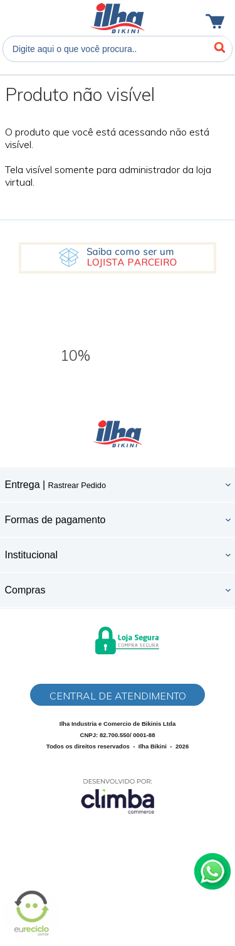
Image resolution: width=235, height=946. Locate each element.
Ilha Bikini (117, 18)
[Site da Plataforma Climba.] (118, 795)
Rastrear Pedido (77, 485)
